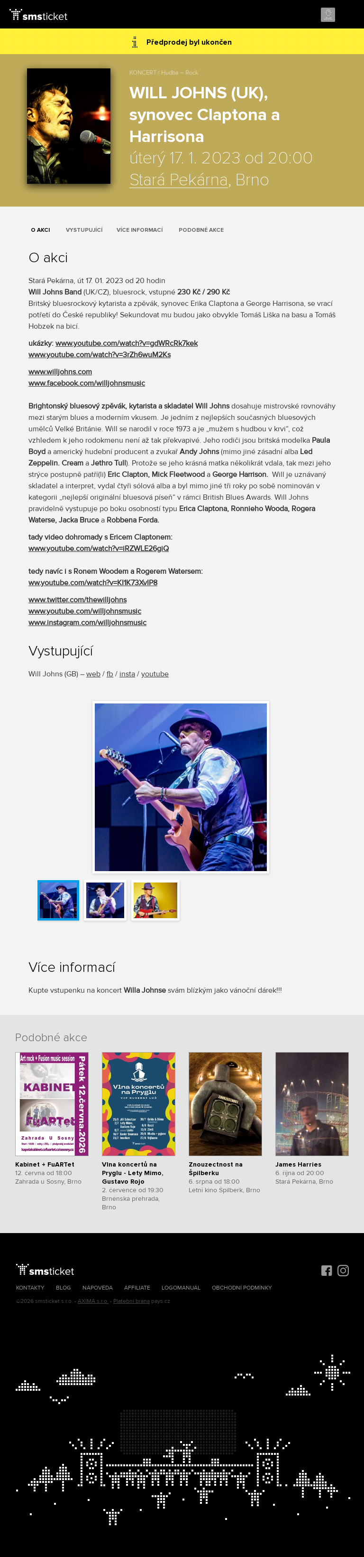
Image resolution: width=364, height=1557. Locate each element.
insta (127, 674)
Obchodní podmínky (242, 1287)
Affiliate (137, 1287)
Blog (63, 1287)
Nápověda (97, 1287)
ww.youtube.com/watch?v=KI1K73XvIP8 (92, 583)
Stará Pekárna (178, 180)
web (93, 674)
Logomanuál (181, 1287)
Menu (348, 15)
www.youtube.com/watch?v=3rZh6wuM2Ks (99, 355)
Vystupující (84, 230)
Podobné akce (201, 230)
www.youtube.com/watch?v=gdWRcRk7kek (126, 343)
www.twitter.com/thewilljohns (77, 600)
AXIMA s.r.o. (93, 1301)
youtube (155, 674)
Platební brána (131, 1301)
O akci (40, 230)
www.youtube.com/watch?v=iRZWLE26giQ (98, 548)
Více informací (140, 230)
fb (110, 674)
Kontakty (30, 1287)
